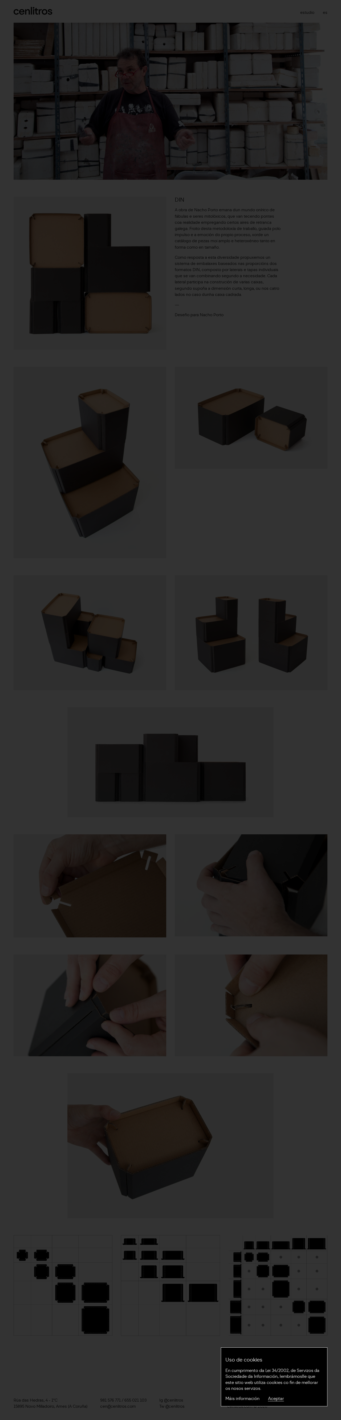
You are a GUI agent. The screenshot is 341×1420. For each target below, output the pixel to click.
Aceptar (276, 1398)
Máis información (242, 1398)
